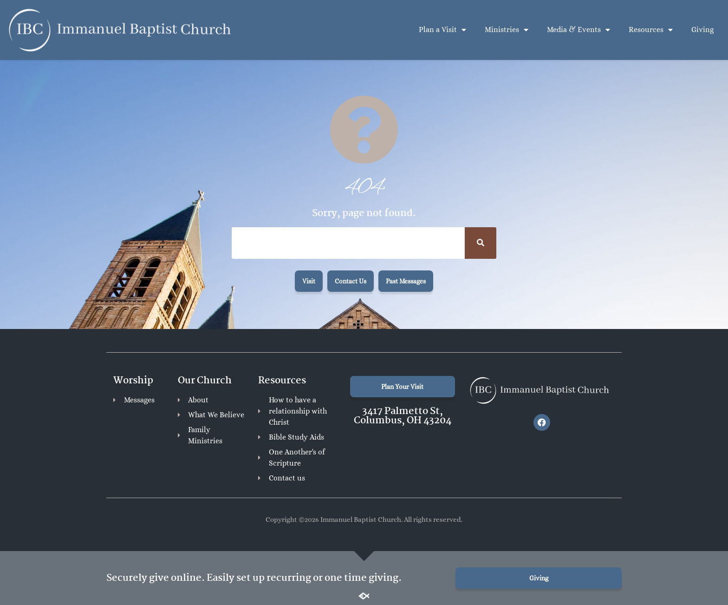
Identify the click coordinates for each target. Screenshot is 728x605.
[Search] (480, 243)
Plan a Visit (442, 29)
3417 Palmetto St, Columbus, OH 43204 (402, 415)
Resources (651, 29)
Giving (702, 29)
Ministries (506, 29)
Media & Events (578, 29)
